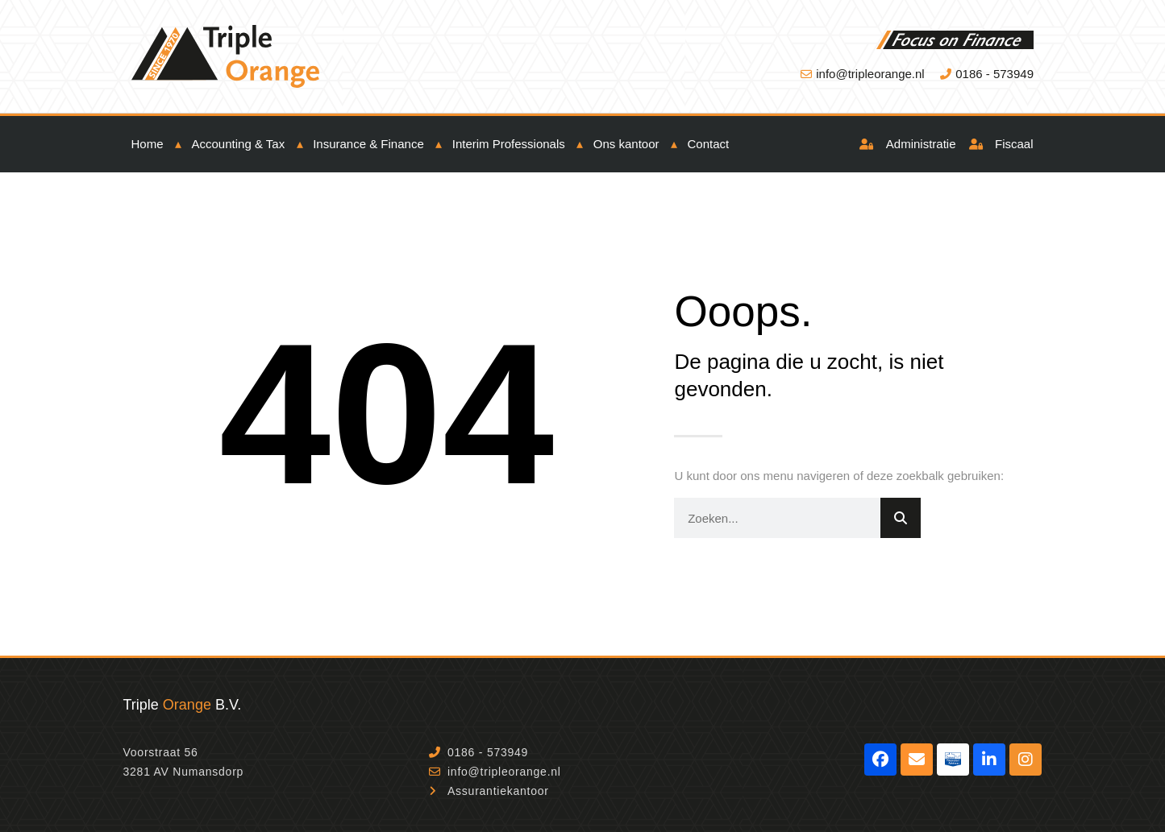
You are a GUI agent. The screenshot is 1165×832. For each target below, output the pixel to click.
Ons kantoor (626, 144)
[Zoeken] (900, 518)
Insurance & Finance (368, 144)
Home (147, 144)
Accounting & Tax (238, 144)
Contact (709, 144)
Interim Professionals (508, 144)
